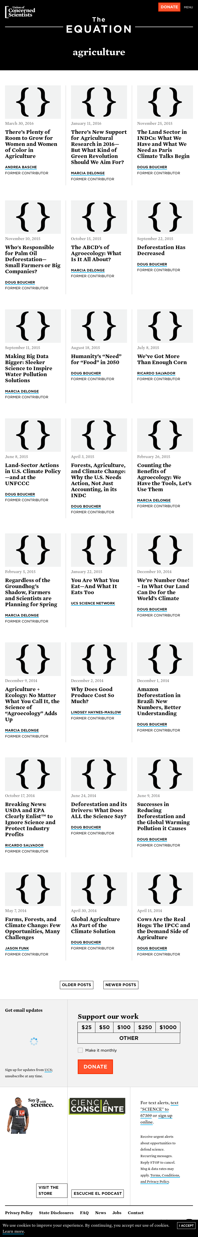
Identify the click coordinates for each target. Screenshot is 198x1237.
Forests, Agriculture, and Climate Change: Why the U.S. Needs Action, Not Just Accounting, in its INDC (98, 480)
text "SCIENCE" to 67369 (159, 1109)
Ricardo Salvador (156, 373)
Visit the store (48, 1190)
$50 (104, 1027)
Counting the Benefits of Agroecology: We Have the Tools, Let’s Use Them (164, 477)
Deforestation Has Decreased (161, 250)
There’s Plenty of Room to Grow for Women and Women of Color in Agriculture (31, 144)
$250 (145, 1027)
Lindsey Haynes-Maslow (96, 712)
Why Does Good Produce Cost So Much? (92, 695)
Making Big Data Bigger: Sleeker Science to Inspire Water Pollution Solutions (28, 368)
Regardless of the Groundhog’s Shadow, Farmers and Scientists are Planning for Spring (31, 592)
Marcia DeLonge (88, 173)
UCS (48, 1070)
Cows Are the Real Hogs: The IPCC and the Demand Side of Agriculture (163, 928)
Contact (136, 1213)
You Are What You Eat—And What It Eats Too (95, 586)
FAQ (84, 1213)
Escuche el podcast (98, 1193)
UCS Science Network (93, 603)
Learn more (13, 1231)
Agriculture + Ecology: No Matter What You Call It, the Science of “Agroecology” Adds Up (32, 704)
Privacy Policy (19, 1213)
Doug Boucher (152, 167)
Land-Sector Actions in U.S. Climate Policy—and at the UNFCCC (33, 474)
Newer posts (120, 985)
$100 (124, 1027)
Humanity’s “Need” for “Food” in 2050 (96, 359)
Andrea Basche (21, 167)
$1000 (168, 1027)
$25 (87, 1027)
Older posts (76, 985)
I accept (186, 1225)
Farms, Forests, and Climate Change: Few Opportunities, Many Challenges (33, 928)
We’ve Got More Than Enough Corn (162, 359)
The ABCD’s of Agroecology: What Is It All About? (96, 253)
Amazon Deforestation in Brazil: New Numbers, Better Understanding (159, 701)
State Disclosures (56, 1213)
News (100, 1213)
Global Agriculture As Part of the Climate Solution (95, 925)
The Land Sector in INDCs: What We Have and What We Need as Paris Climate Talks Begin (163, 144)
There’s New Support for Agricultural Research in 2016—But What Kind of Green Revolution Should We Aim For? (99, 147)
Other (128, 1038)
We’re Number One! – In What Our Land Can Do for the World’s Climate (163, 589)
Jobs (117, 1213)
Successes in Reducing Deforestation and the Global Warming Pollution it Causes (163, 816)
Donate (169, 7)
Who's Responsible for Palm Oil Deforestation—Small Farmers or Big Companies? (32, 259)
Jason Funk (17, 948)
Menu (188, 7)
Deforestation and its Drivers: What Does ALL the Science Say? (99, 810)
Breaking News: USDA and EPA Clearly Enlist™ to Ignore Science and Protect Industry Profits (30, 819)
